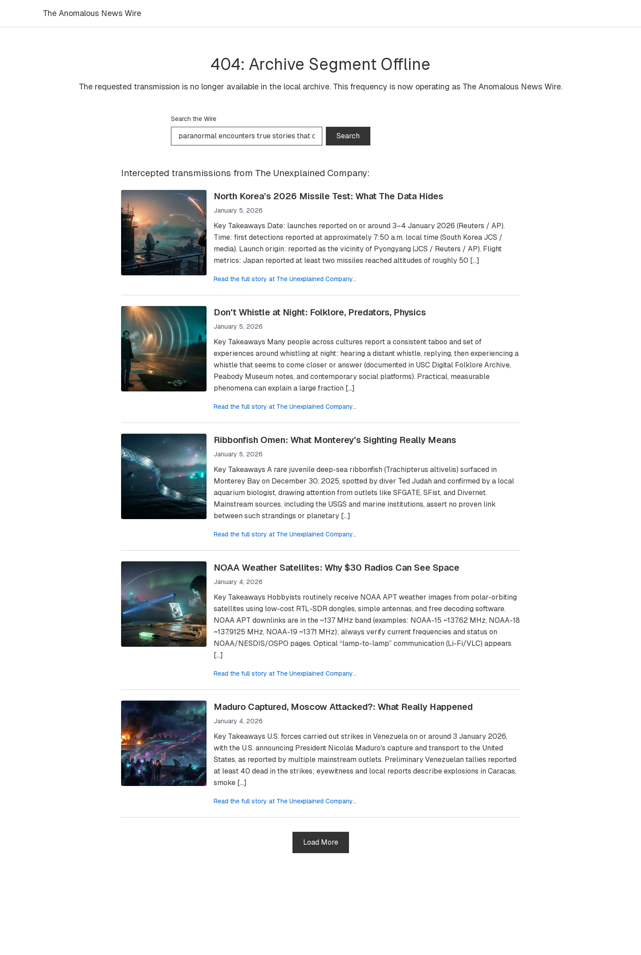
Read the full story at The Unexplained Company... (285, 279)
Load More (320, 842)
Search (348, 136)
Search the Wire (193, 119)
